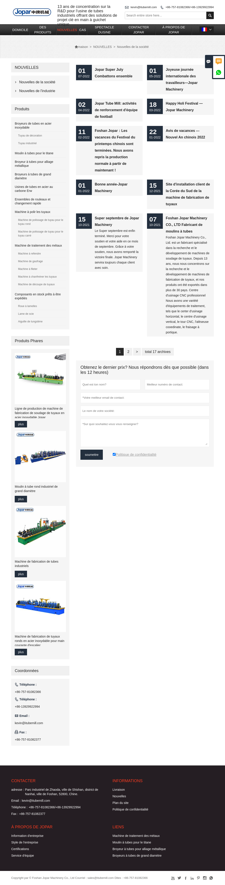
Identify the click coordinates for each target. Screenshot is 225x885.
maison (81, 47)
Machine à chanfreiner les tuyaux (37, 276)
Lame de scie (26, 313)
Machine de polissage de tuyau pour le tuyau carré (40, 233)
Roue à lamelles (27, 306)
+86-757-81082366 (28, 692)
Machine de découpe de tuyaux (36, 284)
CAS (82, 30)
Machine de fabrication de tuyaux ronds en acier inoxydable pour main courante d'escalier (39, 641)
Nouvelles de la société (37, 82)
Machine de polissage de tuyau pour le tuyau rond (40, 221)
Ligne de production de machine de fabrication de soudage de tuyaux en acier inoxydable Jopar (39, 413)
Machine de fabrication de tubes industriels (36, 564)
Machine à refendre (29, 253)
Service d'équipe (22, 855)
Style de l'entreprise (24, 842)
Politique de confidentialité (130, 809)
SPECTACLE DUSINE (104, 29)
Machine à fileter (27, 269)
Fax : (14, 814)
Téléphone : (19, 807)
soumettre (91, 454)
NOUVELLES (67, 30)
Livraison (118, 789)
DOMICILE (20, 30)
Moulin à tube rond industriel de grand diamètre (36, 489)
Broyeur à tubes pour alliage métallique (139, 849)
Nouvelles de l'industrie (37, 91)
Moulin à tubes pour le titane (34, 153)
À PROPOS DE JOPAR (173, 29)
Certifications (20, 849)
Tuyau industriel (27, 143)
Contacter (23, 781)
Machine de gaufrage (30, 261)
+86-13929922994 (27, 706)
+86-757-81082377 (28, 739)
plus (21, 424)
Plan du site (120, 803)
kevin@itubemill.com (144, 7)
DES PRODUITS (42, 29)
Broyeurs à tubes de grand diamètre (136, 855)
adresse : (17, 789)
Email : (16, 800)
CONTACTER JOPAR (139, 29)
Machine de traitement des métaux (38, 245)
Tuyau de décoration (30, 135)
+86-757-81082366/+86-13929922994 (189, 7)
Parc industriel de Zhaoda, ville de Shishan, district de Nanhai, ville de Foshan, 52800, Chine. (61, 792)
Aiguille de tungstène (30, 321)
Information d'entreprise (27, 836)
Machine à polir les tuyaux (32, 212)
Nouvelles (119, 796)
